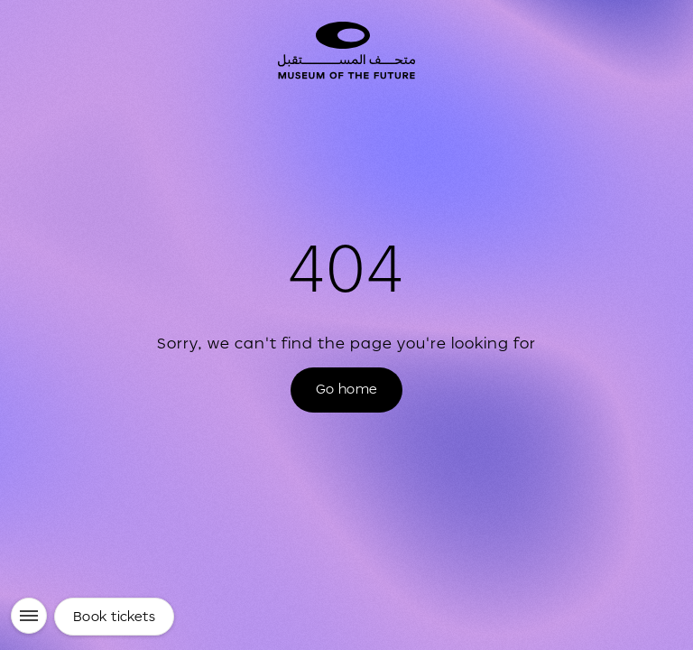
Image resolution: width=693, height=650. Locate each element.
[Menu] (29, 616)
